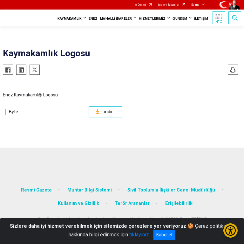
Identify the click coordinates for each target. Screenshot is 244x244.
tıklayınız (139, 235)
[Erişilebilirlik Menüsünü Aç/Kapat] (230, 230)
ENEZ (93, 19)
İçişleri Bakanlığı (168, 4)
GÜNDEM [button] (180, 19)
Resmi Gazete (36, 190)
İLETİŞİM (201, 19)
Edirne (195, 4)
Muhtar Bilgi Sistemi (89, 190)
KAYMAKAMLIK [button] (70, 19)
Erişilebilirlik (179, 203)
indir (104, 111)
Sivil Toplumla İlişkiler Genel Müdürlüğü (171, 190)
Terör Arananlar (132, 203)
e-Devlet (140, 4)
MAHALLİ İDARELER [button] (116, 19)
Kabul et (164, 234)
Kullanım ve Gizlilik (78, 203)
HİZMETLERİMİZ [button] (152, 19)
